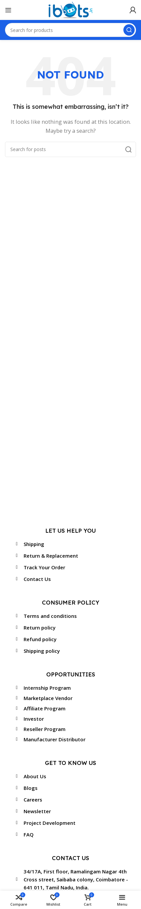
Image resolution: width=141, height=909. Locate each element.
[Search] (70, 149)
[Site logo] (70, 9)
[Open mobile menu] (8, 10)
